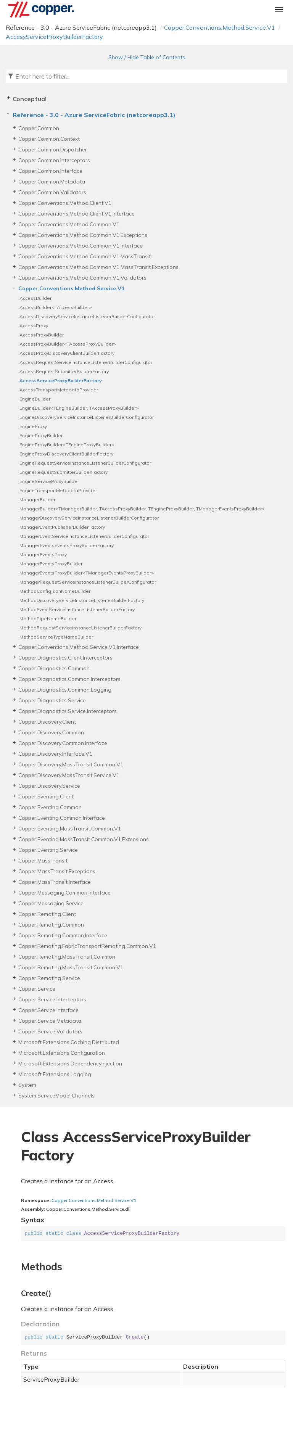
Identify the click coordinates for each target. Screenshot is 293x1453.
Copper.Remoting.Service (49, 978)
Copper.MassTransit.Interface (54, 882)
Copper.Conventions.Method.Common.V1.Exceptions (82, 235)
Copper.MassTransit (43, 860)
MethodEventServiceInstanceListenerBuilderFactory (77, 609)
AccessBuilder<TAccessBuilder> (55, 307)
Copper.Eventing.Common (50, 807)
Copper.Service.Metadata (49, 1020)
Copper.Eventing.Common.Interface (61, 817)
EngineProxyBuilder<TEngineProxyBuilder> (66, 444)
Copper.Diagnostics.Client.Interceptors (65, 657)
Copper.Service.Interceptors (52, 999)
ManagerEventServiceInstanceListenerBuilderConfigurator (84, 536)
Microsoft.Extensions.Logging (54, 1074)
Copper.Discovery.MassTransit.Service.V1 (68, 775)
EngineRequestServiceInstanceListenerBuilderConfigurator (85, 463)
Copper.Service (36, 988)
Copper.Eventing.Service (48, 849)
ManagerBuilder (37, 499)
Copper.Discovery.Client (47, 721)
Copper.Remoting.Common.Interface (62, 935)
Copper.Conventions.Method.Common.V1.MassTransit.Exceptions (98, 267)
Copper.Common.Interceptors (54, 160)
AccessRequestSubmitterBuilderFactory (64, 371)
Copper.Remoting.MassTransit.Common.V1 (70, 967)
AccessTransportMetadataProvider (58, 390)
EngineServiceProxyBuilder (49, 481)
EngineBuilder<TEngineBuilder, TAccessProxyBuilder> (79, 408)
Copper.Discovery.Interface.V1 (55, 753)
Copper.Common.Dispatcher (52, 149)
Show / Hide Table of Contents (146, 57)
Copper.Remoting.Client (47, 914)
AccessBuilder (35, 298)
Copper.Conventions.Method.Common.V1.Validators (82, 277)
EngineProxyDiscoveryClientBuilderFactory (66, 454)
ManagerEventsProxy (43, 554)
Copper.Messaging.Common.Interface (64, 892)
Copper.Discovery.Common (51, 732)
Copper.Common (38, 128)
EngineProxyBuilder (41, 435)
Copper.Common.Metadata (51, 181)
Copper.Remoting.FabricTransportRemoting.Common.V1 (87, 946)
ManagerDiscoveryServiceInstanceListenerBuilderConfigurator (89, 518)
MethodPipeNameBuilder (47, 618)
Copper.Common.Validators (52, 192)
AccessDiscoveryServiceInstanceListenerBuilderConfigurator (87, 316)
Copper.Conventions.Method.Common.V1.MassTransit (84, 256)
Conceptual (30, 99)
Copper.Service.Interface (48, 1010)
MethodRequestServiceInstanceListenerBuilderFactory (80, 628)
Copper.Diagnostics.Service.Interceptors (67, 711)
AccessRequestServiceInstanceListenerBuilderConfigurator (85, 362)
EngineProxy (33, 426)
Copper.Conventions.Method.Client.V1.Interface (76, 213)
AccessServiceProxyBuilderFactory (54, 36)
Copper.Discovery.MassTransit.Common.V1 (70, 764)
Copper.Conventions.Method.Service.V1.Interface (78, 647)
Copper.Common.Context (49, 138)
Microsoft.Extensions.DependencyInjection (70, 1063)
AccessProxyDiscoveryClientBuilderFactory (66, 353)
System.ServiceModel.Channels (56, 1095)
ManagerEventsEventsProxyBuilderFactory (66, 545)
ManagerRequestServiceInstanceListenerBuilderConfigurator (87, 582)
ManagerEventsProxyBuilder (50, 563)
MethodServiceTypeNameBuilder (56, 637)
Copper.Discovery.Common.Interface (62, 743)
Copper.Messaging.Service (51, 903)
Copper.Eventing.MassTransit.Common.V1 (69, 828)
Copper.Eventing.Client (46, 796)
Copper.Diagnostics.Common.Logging (64, 689)
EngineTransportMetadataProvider (58, 490)
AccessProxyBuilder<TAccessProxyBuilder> (67, 344)
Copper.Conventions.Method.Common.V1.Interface (80, 245)
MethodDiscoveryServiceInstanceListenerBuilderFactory (81, 600)
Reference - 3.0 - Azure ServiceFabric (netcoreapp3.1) (94, 115)
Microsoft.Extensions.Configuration (61, 1052)
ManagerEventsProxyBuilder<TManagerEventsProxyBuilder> (86, 573)
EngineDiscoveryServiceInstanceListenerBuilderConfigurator (86, 417)
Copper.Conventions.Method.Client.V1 (64, 203)
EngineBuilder (34, 399)
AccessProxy (33, 325)
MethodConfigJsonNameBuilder (54, 591)
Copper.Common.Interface (50, 170)
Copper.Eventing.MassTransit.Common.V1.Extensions (83, 839)
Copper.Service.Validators (50, 1031)
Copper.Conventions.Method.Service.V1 (219, 27)
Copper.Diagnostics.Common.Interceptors (69, 679)
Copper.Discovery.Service (49, 785)
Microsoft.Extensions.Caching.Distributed (68, 1042)
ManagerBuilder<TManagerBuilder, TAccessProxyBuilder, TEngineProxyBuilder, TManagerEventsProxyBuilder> (142, 509)
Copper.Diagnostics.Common (54, 668)
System (27, 1084)
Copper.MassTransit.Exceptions (56, 871)
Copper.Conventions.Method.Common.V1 (68, 224)
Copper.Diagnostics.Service (52, 700)
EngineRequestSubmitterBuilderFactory (63, 472)
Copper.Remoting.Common (51, 924)
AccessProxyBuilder (41, 335)
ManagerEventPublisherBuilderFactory (62, 527)
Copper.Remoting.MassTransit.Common (66, 956)
